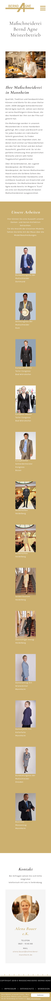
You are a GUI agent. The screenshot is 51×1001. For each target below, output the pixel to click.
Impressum (10, 989)
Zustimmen (40, 995)
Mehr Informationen (34, 999)
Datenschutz (27, 989)
